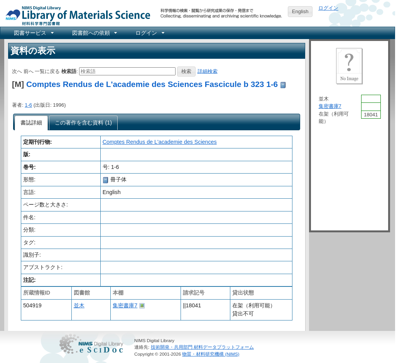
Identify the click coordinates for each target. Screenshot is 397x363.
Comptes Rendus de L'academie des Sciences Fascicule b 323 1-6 (152, 84)
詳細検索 (208, 71)
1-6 (28, 105)
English (300, 11)
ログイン (328, 8)
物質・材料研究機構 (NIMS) (210, 353)
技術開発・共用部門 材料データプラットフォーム (202, 346)
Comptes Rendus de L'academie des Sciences (160, 142)
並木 (79, 305)
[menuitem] (33, 33)
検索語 (68, 71)
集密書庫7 (125, 305)
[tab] (31, 123)
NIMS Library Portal (75, 15)
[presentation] (31, 123)
